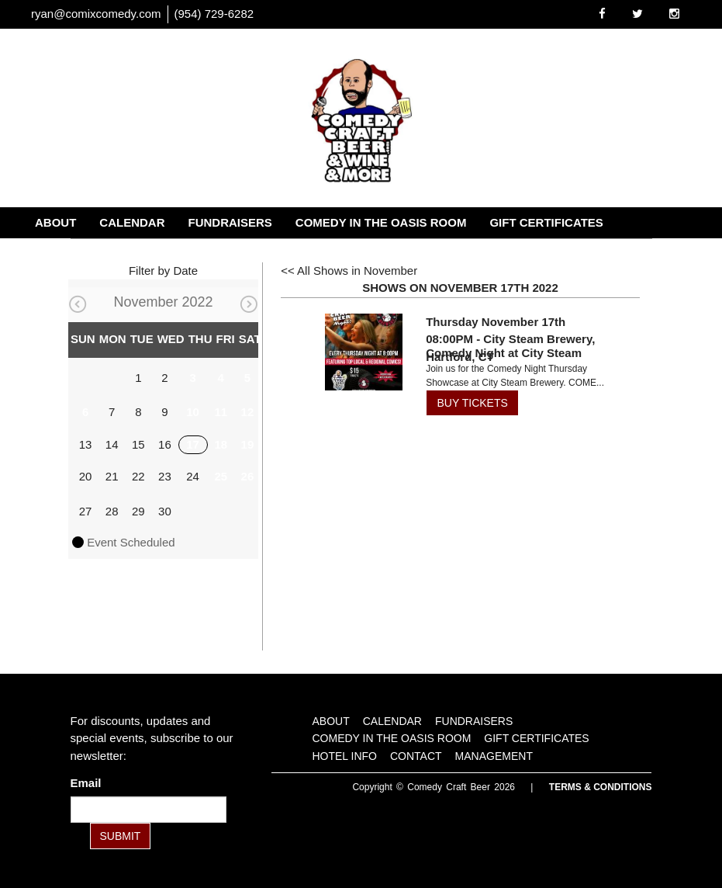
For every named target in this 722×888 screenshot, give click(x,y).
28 (112, 511)
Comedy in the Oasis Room (381, 222)
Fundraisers (230, 222)
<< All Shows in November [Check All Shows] (349, 270)
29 (138, 511)
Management (250, 253)
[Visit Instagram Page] (674, 13)
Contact (157, 253)
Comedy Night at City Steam (504, 352)
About (55, 222)
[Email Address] (148, 809)
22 (138, 476)
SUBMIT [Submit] (120, 836)
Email (89, 782)
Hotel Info (70, 253)
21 (112, 476)
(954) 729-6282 (214, 13)
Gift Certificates (546, 222)
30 (164, 511)
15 (138, 444)
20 (85, 476)
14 (112, 444)
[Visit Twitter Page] (637, 13)
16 (164, 444)
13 (85, 444)
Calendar (131, 222)
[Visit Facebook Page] (602, 13)
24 (192, 476)
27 (85, 511)
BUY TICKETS (472, 403)
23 (164, 476)
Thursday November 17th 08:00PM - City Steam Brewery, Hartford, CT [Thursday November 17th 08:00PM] (510, 339)
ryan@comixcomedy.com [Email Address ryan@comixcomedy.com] (96, 13)
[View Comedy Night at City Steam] (363, 352)
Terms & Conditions (600, 787)
